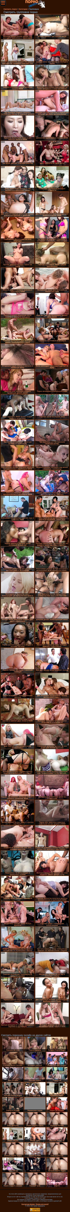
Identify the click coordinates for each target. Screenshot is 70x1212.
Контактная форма (28, 1204)
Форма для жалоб (42, 1204)
